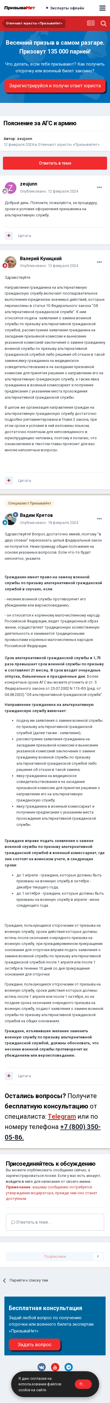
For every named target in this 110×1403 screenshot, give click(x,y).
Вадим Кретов (36, 515)
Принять (85, 1384)
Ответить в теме (55, 163)
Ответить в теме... (31, 1222)
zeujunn (24, 138)
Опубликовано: (49, 191)
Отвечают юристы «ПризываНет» (68, 144)
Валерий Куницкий (41, 258)
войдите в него (19, 1181)
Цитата (24, 235)
